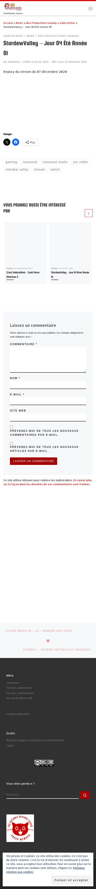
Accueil (8, 22)
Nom (15, 378)
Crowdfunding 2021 (18, 714)
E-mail (17, 394)
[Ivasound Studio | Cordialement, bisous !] (13, 6)
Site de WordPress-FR (19, 698)
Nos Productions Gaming (41, 22)
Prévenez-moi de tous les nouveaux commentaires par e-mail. (44, 432)
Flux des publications (19, 687)
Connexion (12, 682)
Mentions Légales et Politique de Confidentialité (35, 740)
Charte (10, 745)
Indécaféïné (67, 22)
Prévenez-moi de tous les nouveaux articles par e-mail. (44, 449)
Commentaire (23, 344)
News (19, 22)
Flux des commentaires (20, 693)
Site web (18, 410)
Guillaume (14, 62)
